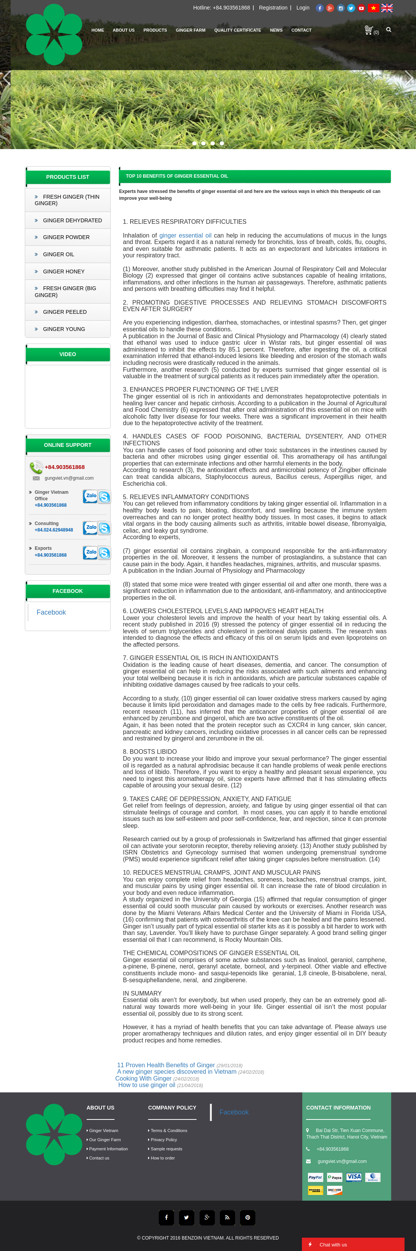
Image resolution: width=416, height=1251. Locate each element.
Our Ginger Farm (104, 1139)
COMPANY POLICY (172, 1108)
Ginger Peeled (61, 312)
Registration (273, 8)
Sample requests (165, 1149)
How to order (161, 1158)
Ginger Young (60, 329)
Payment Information (107, 1149)
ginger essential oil (186, 235)
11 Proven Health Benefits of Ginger (180, 1065)
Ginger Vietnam (102, 1130)
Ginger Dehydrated (68, 220)
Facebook (51, 612)
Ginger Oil (54, 254)
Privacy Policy (162, 1139)
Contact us (98, 1158)
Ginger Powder (62, 237)
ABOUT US (100, 1108)
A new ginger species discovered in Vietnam (190, 1071)
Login (303, 8)
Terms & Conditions (167, 1130)
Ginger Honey (60, 271)
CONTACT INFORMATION (338, 1108)
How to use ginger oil (160, 1085)
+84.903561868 (231, 8)
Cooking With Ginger (157, 1078)
